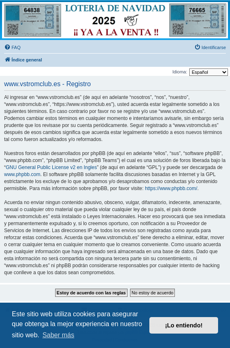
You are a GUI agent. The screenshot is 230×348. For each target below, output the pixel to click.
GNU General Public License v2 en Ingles (51, 167)
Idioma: (179, 71)
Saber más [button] (58, 335)
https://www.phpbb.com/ (171, 188)
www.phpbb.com (22, 174)
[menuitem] (12, 47)
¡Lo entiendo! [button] (183, 325)
